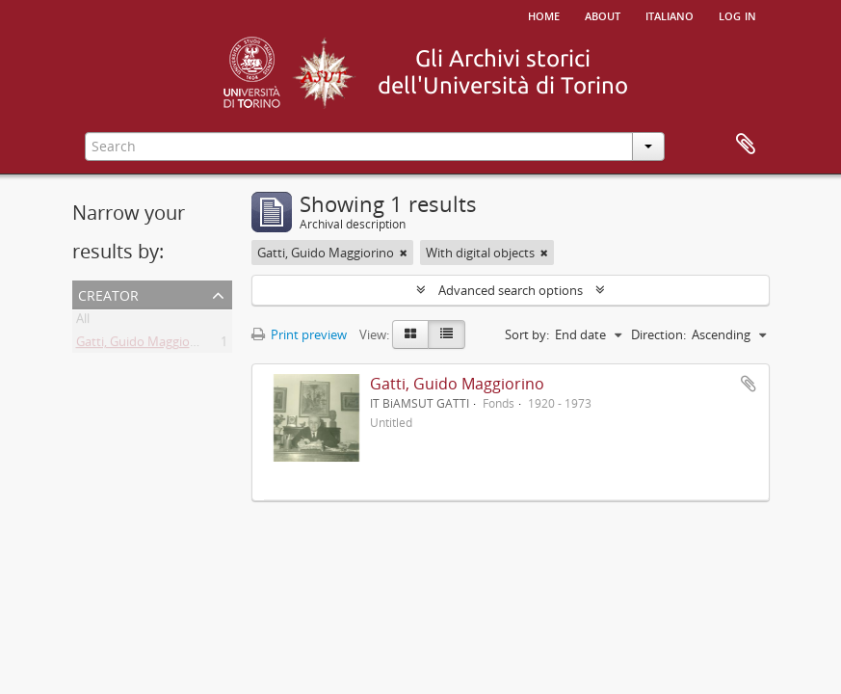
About (602, 14)
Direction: (658, 334)
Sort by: (527, 334)
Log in (737, 14)
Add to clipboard (748, 383)
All (83, 322)
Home (544, 14)
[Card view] (410, 334)
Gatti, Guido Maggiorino (144, 345)
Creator (108, 293)
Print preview (299, 334)
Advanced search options (510, 290)
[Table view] (446, 334)
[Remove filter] (403, 252)
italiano (669, 14)
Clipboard (746, 144)
